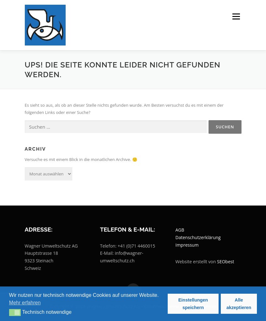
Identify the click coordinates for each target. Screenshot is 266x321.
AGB (180, 230)
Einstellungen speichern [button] (193, 303)
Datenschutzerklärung (198, 237)
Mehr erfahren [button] (25, 302)
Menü (236, 16)
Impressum (187, 245)
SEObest (225, 262)
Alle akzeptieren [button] (238, 303)
